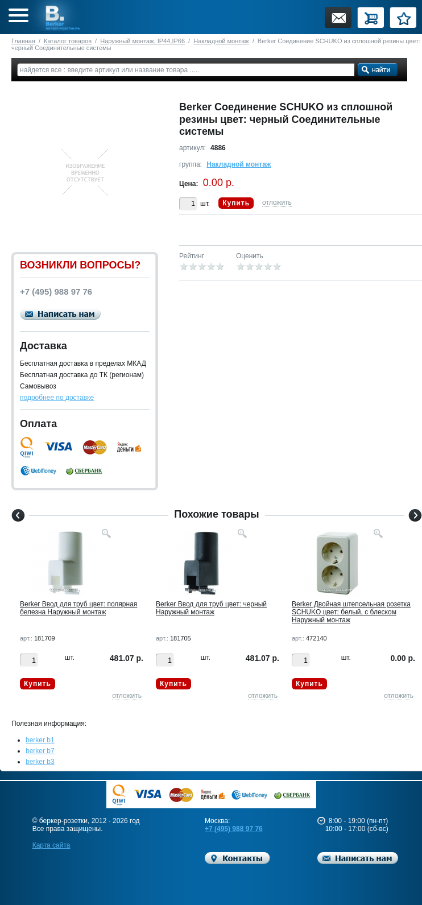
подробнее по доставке (57, 398)
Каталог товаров (68, 41)
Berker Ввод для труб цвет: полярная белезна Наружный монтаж (78, 608)
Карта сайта (51, 845)
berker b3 (40, 762)
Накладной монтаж (221, 41)
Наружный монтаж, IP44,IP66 (142, 41)
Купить (236, 203)
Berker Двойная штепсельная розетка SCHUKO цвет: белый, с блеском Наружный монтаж (351, 612)
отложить (277, 202)
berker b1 (40, 740)
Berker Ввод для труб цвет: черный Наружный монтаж (211, 608)
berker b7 (40, 751)
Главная (23, 41)
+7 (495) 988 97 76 (234, 829)
